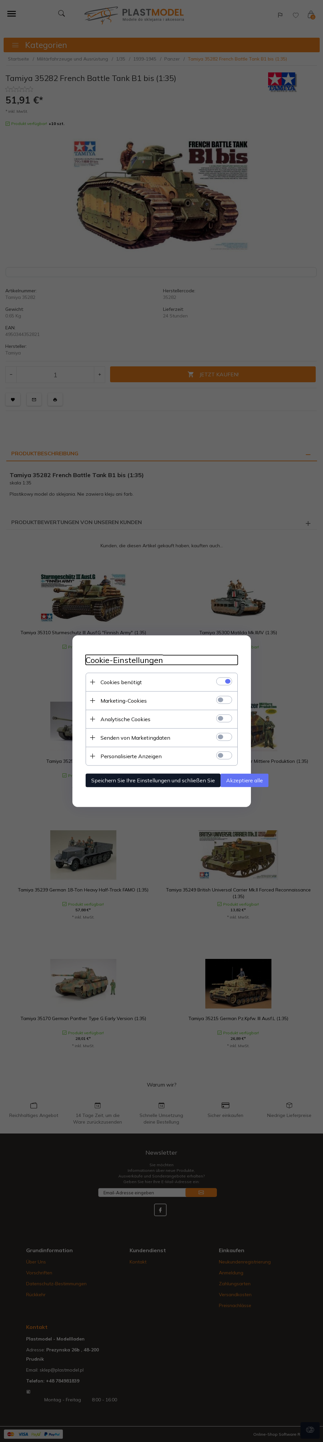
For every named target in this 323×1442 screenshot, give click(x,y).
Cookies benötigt (121, 682)
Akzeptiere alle (244, 780)
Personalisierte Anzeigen (131, 756)
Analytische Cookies (125, 719)
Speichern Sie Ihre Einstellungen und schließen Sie (153, 780)
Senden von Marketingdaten (135, 737)
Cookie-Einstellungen (124, 660)
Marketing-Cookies (124, 700)
